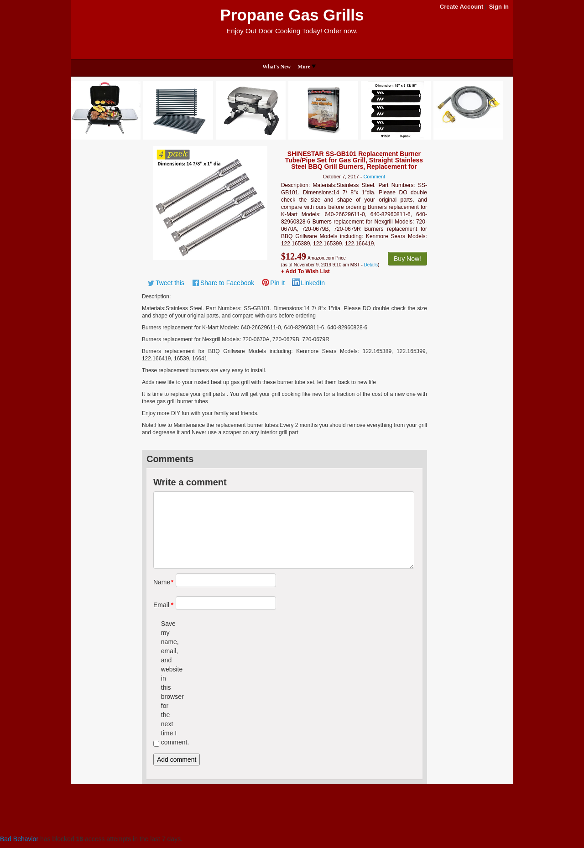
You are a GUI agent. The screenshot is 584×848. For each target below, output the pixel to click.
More (306, 66)
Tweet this (170, 282)
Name (161, 582)
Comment (374, 176)
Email (161, 605)
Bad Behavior (19, 839)
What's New (276, 66)
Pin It (277, 282)
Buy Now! (407, 258)
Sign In (499, 6)
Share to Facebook (227, 282)
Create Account (462, 6)
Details (371, 264)
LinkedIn (313, 282)
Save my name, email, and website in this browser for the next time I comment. (169, 683)
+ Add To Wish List (305, 271)
